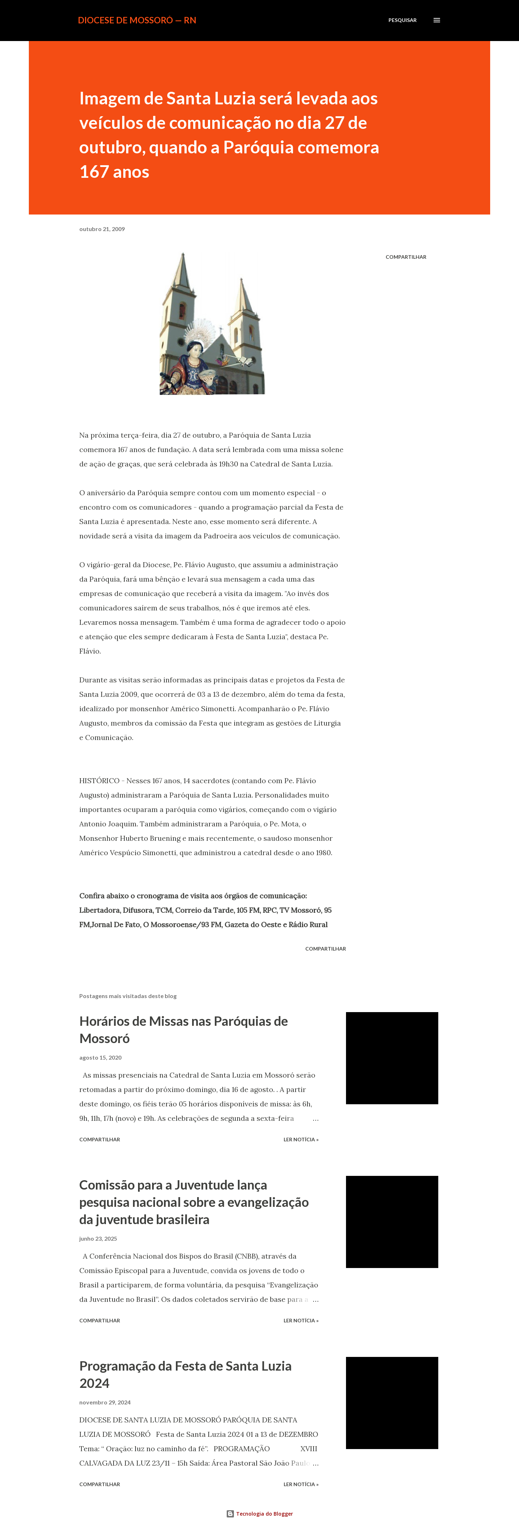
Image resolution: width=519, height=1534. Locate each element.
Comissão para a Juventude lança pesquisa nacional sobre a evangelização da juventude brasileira (194, 1202)
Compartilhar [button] (406, 257)
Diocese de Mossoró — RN (137, 20)
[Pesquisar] (403, 20)
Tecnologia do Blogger (259, 1513)
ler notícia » (301, 1139)
